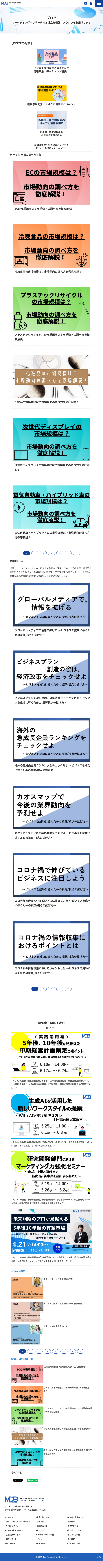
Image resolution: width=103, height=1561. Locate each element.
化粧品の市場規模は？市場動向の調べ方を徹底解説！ (47, 402)
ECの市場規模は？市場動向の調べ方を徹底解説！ (44, 209)
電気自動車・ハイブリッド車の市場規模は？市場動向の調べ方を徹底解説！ (52, 535)
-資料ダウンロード (74, 1530)
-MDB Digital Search (14, 1530)
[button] (99, 3)
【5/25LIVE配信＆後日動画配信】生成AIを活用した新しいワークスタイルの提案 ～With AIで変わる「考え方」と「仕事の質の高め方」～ (51, 1143)
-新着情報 (71, 1521)
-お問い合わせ (72, 1526)
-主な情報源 (10, 1543)
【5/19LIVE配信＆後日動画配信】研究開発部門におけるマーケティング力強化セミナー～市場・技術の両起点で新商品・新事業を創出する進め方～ (50, 1201)
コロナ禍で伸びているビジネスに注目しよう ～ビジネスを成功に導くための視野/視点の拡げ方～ (52, 903)
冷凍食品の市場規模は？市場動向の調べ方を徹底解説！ (48, 271)
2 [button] (34, 553)
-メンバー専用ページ (75, 1517)
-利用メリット (10, 1539)
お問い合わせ (86, 3)
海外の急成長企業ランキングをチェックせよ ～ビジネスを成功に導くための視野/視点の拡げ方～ (52, 767)
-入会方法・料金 (42, 1517)
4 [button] (51, 553)
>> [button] (76, 553)
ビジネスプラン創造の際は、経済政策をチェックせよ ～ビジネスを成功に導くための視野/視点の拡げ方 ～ (52, 700)
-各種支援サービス (12, 1534)
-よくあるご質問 (73, 1534)
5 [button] (59, 553)
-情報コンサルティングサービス (17, 1521)
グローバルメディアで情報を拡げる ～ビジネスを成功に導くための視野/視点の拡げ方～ (52, 632)
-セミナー (40, 1530)
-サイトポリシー (73, 1543)
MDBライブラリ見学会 (45, 1534)
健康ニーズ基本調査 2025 (55, 1326)
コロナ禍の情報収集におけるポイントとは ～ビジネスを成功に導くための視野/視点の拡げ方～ (52, 970)
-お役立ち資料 (41, 1543)
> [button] (68, 553)
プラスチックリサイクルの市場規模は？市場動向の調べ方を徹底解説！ (52, 337)
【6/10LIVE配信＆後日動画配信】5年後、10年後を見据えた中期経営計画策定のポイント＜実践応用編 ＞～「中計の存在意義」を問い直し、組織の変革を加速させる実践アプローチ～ (50, 1084)
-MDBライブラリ (12, 1526)
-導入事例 (40, 1521)
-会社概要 (71, 1539)
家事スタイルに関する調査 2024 (58, 1278)
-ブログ (39, 1539)
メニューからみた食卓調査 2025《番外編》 (63, 1303)
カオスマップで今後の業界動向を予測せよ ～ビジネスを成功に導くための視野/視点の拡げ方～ (52, 835)
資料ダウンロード (91, 3)
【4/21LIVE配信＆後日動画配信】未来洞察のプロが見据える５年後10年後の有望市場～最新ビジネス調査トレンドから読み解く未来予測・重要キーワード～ (51, 1259)
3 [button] (43, 553)
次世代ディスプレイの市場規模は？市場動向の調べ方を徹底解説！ (52, 467)
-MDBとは (9, 1517)
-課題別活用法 (41, 1526)
